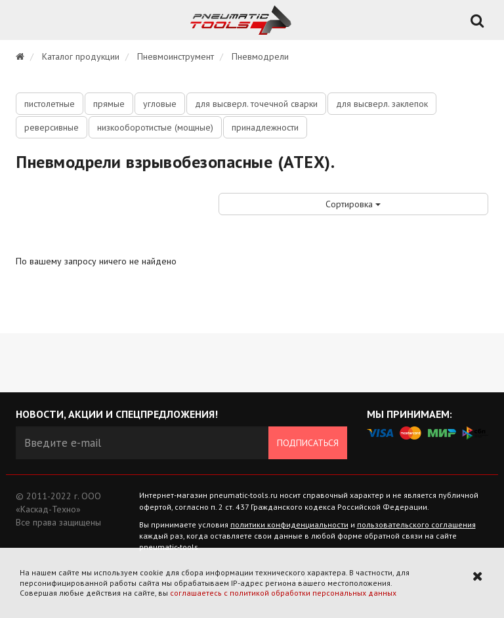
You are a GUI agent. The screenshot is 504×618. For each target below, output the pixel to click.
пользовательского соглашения (416, 524)
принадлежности (265, 127)
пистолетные (49, 104)
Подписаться (308, 443)
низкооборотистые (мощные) (155, 127)
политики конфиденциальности (289, 524)
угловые (160, 104)
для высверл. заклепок (382, 104)
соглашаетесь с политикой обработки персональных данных (283, 593)
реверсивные (51, 127)
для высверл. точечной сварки (256, 104)
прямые (109, 104)
